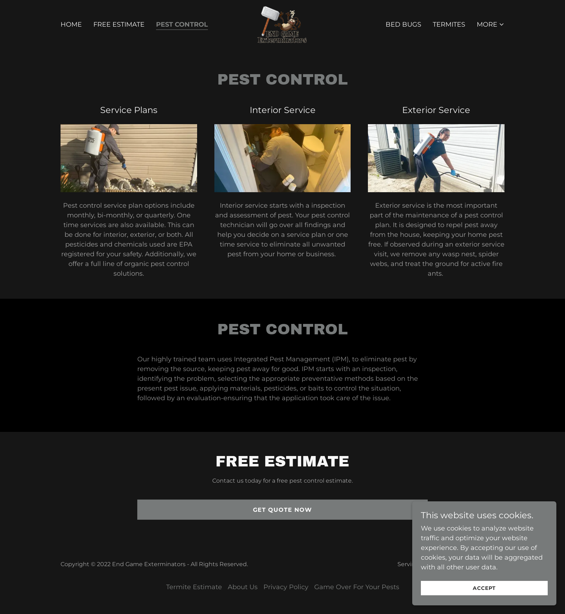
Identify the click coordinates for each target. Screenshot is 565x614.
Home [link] (71, 24)
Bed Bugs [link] (403, 24)
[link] (282, 24)
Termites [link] (449, 24)
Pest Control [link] (182, 24)
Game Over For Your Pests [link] (356, 587)
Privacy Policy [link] (285, 587)
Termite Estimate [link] (194, 587)
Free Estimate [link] (118, 24)
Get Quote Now (282, 509)
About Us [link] (243, 587)
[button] (490, 24)
